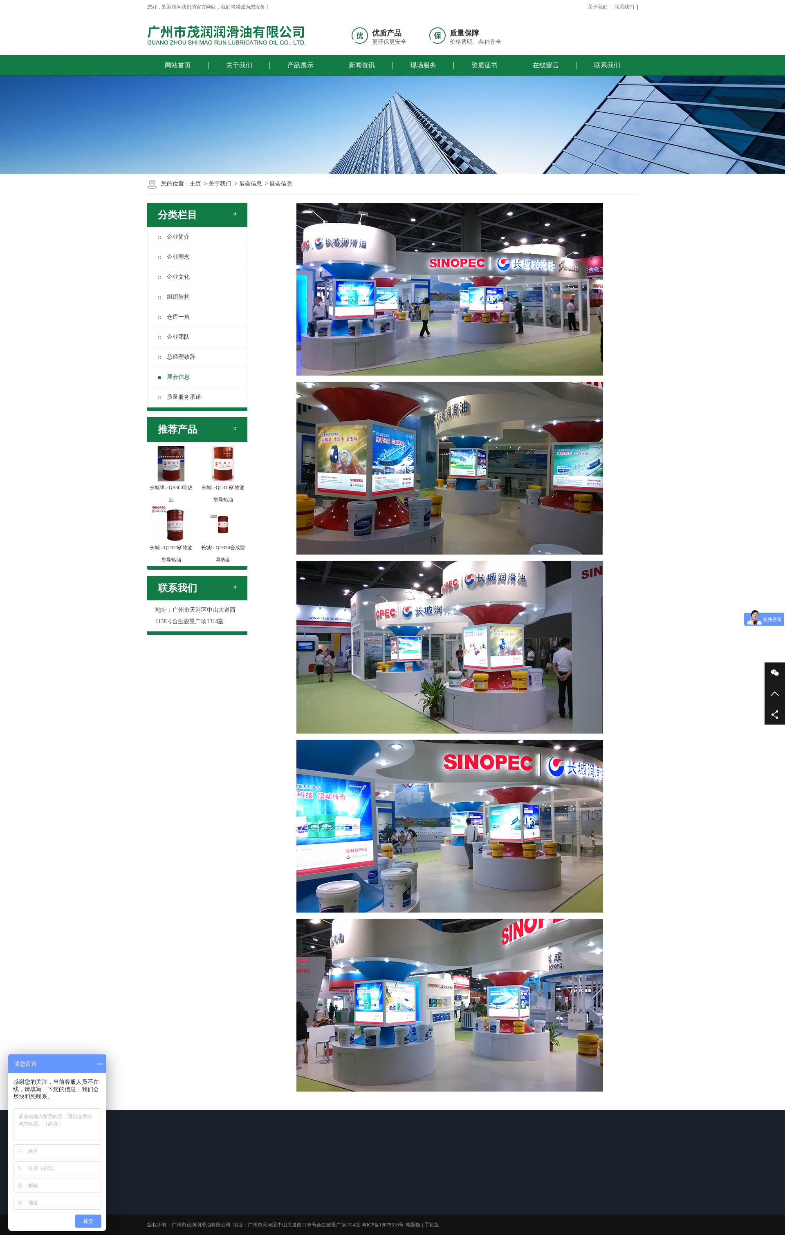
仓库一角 (174, 317)
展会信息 (250, 184)
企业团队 (174, 337)
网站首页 (178, 65)
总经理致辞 (176, 357)
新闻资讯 (362, 65)
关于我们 (598, 7)
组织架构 (174, 297)
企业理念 (174, 257)
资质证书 (484, 65)
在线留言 (546, 65)
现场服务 (423, 65)
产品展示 (300, 65)
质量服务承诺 (179, 397)
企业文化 (174, 277)
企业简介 (174, 237)
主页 (195, 184)
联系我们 (624, 7)
